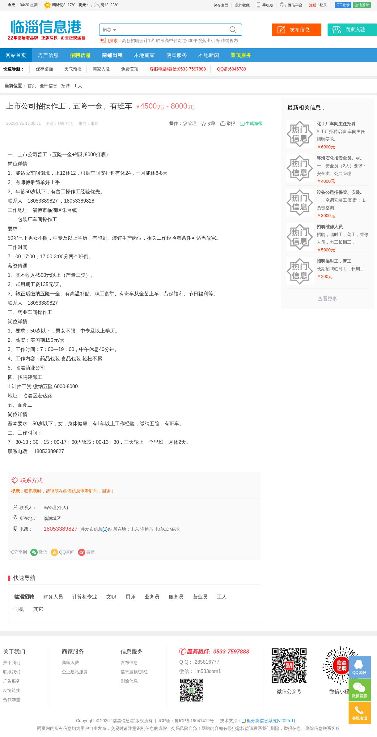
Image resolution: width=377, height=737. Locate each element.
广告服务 (11, 681)
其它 (38, 609)
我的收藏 (242, 5)
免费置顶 (129, 68)
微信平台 (295, 5)
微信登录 (361, 5)
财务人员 (53, 596)
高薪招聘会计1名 (138, 40)
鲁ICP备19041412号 (194, 720)
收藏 (211, 123)
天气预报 (73, 68)
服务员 (176, 596)
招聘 (65, 85)
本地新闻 (208, 55)
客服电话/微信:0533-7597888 (178, 68)
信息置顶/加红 (134, 671)
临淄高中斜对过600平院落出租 (185, 40)
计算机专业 (84, 596)
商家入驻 (101, 68)
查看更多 (327, 298)
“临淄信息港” (123, 720)
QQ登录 (343, 5)
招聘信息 (80, 55)
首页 (32, 85)
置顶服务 (241, 55)
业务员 (152, 596)
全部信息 (48, 85)
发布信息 (129, 662)
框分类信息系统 (268, 720)
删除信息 (129, 681)
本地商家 (144, 55)
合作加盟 (11, 699)
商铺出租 (112, 55)
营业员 (200, 596)
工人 (78, 85)
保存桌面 (221, 5)
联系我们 (11, 671)
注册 (312, 5)
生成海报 (254, 123)
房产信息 (48, 55)
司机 (19, 609)
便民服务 (176, 55)
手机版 (264, 5)
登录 (323, 5)
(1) (105, 529)
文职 (111, 596)
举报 (231, 123)
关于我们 (11, 662)
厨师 (130, 596)
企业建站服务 (75, 671)
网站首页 (16, 55)
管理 (192, 123)
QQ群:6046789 (231, 68)
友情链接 (11, 690)
